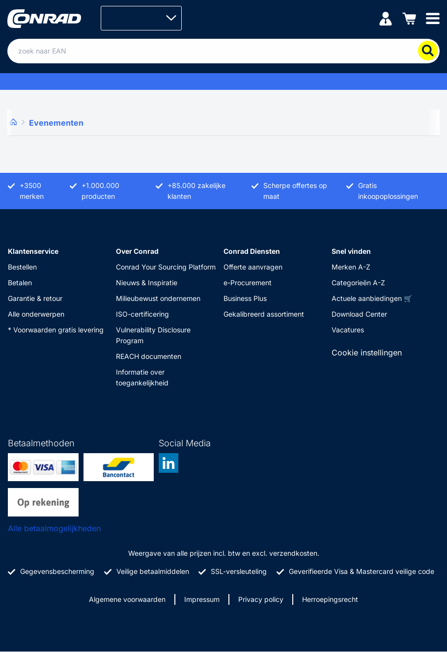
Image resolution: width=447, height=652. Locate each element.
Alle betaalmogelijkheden (54, 528)
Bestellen (22, 267)
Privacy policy (260, 599)
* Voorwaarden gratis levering (56, 330)
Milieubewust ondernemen (158, 298)
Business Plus (245, 298)
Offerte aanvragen (253, 267)
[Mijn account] (385, 18)
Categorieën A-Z (358, 282)
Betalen (20, 282)
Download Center (359, 314)
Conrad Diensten (252, 251)
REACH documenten (148, 356)
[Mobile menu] (433, 18)
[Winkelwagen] (409, 18)
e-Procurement (248, 282)
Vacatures (348, 330)
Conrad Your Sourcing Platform (166, 267)
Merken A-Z (351, 267)
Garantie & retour (35, 298)
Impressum (202, 599)
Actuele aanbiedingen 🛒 (372, 298)
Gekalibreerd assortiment (264, 314)
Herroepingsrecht (330, 599)
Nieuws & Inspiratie (146, 282)
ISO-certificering (142, 314)
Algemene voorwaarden (127, 599)
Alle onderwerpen (36, 314)
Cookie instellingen (367, 352)
